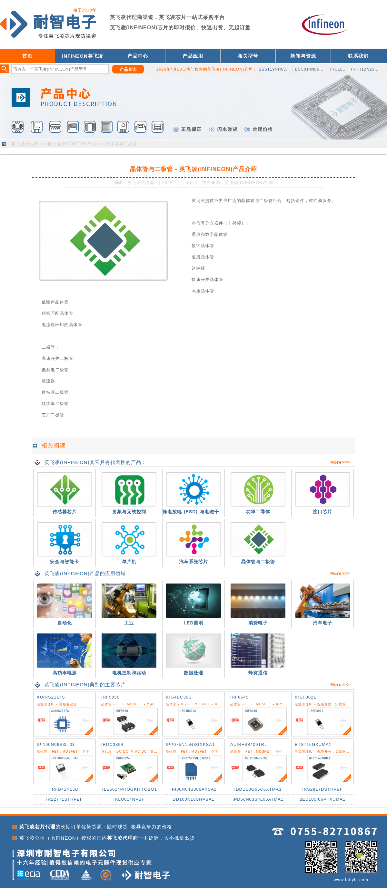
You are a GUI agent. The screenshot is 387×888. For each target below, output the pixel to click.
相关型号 (248, 56)
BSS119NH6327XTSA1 (282, 69)
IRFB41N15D (64, 789)
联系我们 (358, 56)
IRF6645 (239, 697)
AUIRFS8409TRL (248, 744)
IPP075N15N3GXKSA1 (190, 744)
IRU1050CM (342, 69)
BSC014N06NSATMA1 (317, 69)
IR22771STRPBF (64, 799)
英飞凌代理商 (24, 143)
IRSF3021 (305, 697)
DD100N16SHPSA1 (193, 799)
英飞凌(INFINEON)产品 (71, 143)
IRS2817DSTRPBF (322, 789)
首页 (27, 56)
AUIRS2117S (51, 697)
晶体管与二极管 (121, 143)
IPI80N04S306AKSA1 (193, 789)
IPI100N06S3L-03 (56, 744)
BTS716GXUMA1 (313, 744)
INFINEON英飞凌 (82, 56)
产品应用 (193, 56)
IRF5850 (110, 697)
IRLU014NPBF (129, 799)
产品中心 (137, 56)
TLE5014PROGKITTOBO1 (129, 789)
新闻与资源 (303, 56)
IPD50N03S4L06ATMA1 (258, 799)
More (336, 462)
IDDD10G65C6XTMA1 (258, 789)
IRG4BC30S (179, 697)
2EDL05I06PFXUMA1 (322, 799)
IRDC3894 (112, 744)
